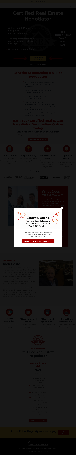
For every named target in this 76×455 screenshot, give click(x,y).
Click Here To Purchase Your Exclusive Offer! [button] (38, 241)
